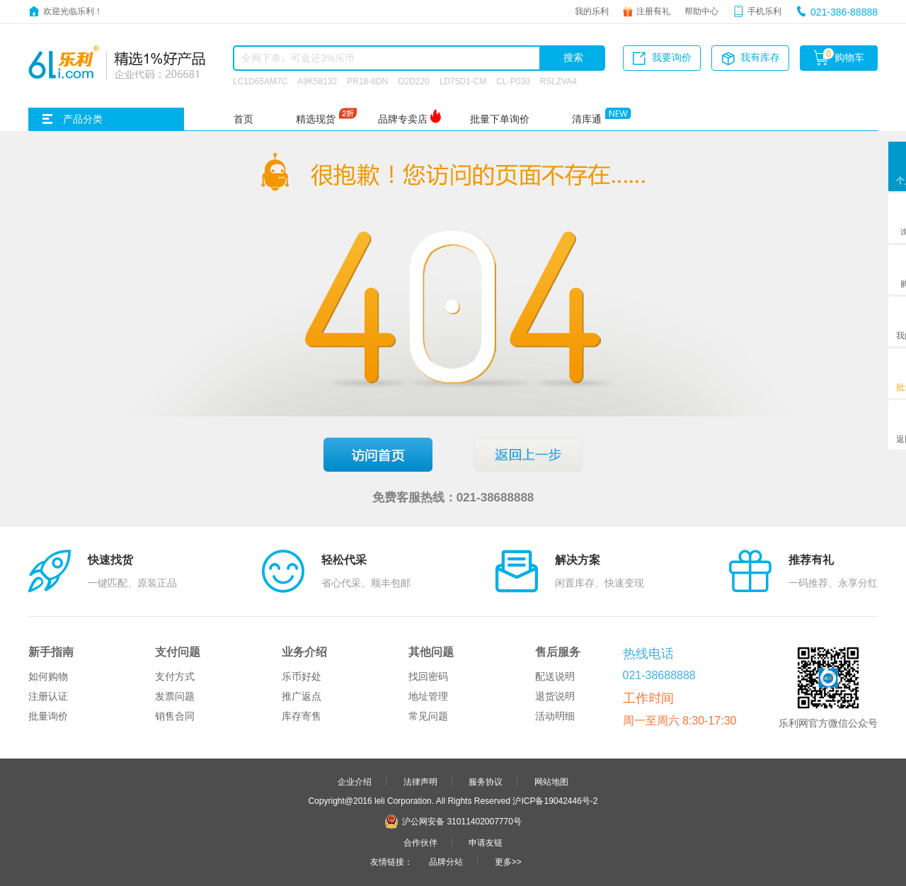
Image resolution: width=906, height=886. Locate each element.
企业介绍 (355, 781)
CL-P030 (512, 80)
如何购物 (48, 676)
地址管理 (428, 696)
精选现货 (316, 119)
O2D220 (414, 80)
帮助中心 (701, 10)
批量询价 (48, 716)
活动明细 (555, 716)
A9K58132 (317, 80)
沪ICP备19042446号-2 (554, 800)
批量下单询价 (499, 119)
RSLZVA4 (558, 80)
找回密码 (428, 676)
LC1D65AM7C (260, 80)
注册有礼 (653, 10)
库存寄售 (301, 716)
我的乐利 (592, 10)
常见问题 (428, 716)
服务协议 (486, 781)
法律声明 (420, 781)
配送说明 (555, 676)
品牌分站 (446, 861)
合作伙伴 (420, 842)
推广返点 (301, 696)
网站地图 (551, 781)
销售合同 (175, 716)
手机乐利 (764, 10)
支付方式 (175, 676)
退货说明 (555, 696)
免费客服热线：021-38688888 (453, 497)
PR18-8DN (367, 80)
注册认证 (48, 696)
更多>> (508, 861)
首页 (243, 119)
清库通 (587, 119)
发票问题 (175, 696)
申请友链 (486, 842)
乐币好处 (301, 676)
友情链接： (391, 861)
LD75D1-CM (463, 80)
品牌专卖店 (403, 119)
